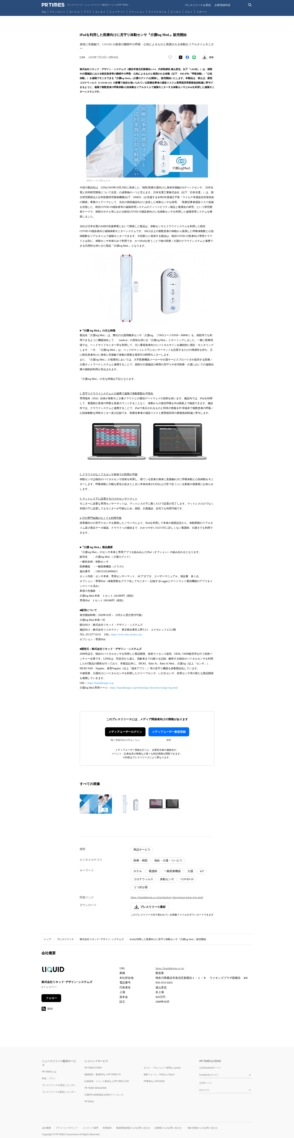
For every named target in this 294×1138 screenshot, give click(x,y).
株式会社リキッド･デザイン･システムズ (102, 939)
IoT (202, 871)
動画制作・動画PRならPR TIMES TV (103, 1074)
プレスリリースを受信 (197, 5)
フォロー (51, 998)
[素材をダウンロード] (205, 57)
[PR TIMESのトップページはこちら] (85, 5)
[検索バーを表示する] (250, 4)
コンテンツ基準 (90, 1127)
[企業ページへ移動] (53, 970)
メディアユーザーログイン (125, 731)
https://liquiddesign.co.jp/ (169, 968)
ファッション (137, 11)
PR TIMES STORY (93, 1067)
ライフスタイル (157, 11)
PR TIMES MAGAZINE (95, 1087)
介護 (190, 871)
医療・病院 (141, 860)
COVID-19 (187, 879)
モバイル (74, 11)
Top (44, 11)
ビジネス (175, 11)
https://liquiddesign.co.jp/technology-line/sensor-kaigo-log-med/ (144, 687)
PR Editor (89, 1101)
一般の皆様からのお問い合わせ (202, 1127)
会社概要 (46, 1127)
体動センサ (167, 879)
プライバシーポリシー (67, 1127)
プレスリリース (65, 939)
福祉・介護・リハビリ (168, 860)
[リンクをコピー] (211, 57)
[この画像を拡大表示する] (96, 804)
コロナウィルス (143, 879)
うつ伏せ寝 (141, 887)
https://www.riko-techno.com (126, 634)
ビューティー (117, 11)
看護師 (153, 871)
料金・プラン (49, 1078)
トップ (47, 939)
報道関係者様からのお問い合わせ (133, 1127)
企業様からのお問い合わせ (168, 1127)
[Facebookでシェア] (187, 57)
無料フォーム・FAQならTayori (159, 1074)
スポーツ (201, 11)
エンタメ (100, 11)
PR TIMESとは (49, 1071)
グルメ (189, 11)
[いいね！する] (170, 57)
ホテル (138, 871)
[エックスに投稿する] (181, 57)
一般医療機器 (172, 871)
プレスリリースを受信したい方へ (59, 1085)
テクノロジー (57, 11)
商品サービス (142, 849)
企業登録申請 (222, 5)
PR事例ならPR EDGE (154, 1081)
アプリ (87, 11)
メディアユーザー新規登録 (169, 731)
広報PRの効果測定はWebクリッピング (104, 1094)
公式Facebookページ (210, 1067)
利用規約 (107, 1127)
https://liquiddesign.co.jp (101, 683)
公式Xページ (205, 1082)
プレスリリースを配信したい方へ (59, 1091)
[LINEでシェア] (194, 57)
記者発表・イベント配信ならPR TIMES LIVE (107, 1081)
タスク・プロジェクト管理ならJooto (162, 1067)
